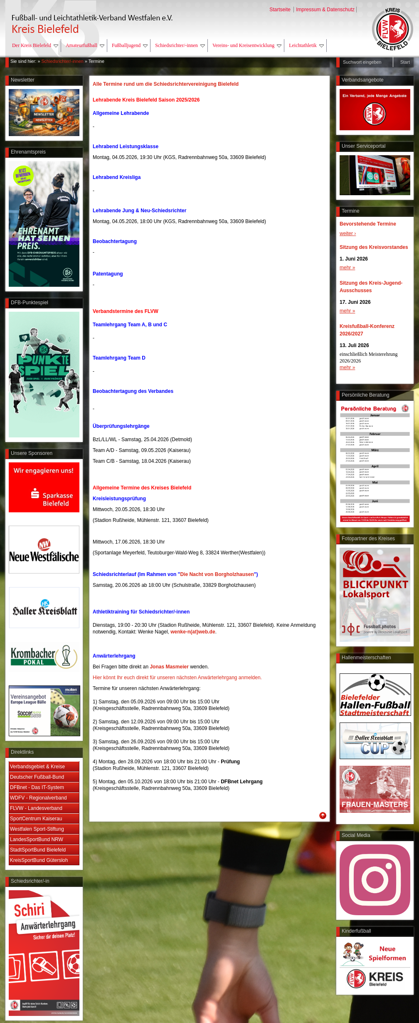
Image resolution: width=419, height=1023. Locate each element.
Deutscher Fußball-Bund (37, 777)
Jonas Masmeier (170, 667)
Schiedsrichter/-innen (180, 45)
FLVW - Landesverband (36, 808)
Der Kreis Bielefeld (35, 45)
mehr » (347, 268)
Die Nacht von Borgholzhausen (217, 574)
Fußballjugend (130, 45)
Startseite (280, 9)
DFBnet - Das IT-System (37, 787)
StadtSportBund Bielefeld (38, 850)
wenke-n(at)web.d (191, 632)
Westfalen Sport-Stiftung (37, 829)
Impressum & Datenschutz (325, 9)
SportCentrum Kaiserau (36, 819)
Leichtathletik (306, 45)
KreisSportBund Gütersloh (39, 860)
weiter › (348, 233)
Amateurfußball (85, 45)
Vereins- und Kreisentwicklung (246, 45)
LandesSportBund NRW (36, 839)
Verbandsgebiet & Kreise (37, 767)
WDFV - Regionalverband (38, 798)
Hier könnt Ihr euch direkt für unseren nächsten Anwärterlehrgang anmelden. (177, 677)
